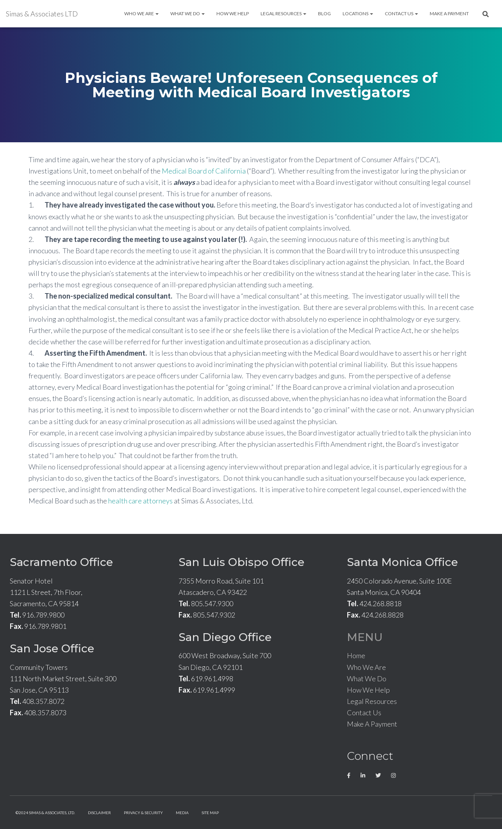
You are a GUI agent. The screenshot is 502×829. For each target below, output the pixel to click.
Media (182, 812)
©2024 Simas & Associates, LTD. (45, 812)
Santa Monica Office (402, 562)
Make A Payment (449, 13)
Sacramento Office (61, 562)
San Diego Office (225, 637)
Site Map (210, 812)
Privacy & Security (143, 812)
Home (356, 655)
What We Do (187, 13)
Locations (358, 13)
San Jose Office (52, 648)
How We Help (232, 13)
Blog (324, 13)
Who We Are (141, 13)
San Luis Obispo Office (241, 562)
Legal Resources (283, 13)
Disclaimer (99, 812)
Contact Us (401, 13)
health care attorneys (140, 500)
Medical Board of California (204, 171)
